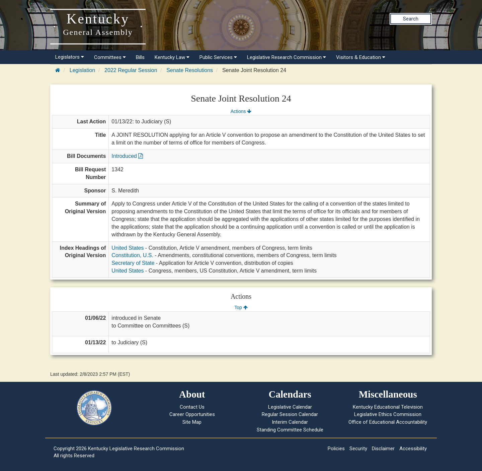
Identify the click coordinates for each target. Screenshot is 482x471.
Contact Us (192, 407)
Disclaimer (383, 449)
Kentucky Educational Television (388, 407)
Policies (336, 449)
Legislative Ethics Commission (387, 414)
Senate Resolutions (189, 70)
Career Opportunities (192, 414)
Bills (140, 57)
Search (410, 19)
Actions (241, 111)
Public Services (218, 57)
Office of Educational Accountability (387, 422)
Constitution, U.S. (132, 255)
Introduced (127, 156)
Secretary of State (132, 263)
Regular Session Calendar (290, 414)
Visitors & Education (360, 57)
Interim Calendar (290, 422)
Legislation (82, 70)
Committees (110, 57)
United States (127, 248)
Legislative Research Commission (286, 57)
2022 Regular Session (130, 70)
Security (358, 449)
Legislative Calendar (290, 407)
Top (240, 307)
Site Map (192, 422)
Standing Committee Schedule (290, 430)
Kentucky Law (172, 57)
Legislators (69, 57)
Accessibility (413, 449)
